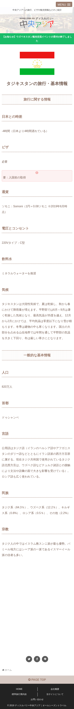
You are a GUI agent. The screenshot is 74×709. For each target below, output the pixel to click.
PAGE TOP (37, 679)
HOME (19, 689)
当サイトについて (54, 694)
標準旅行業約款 (19, 694)
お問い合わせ (37, 699)
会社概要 (55, 689)
